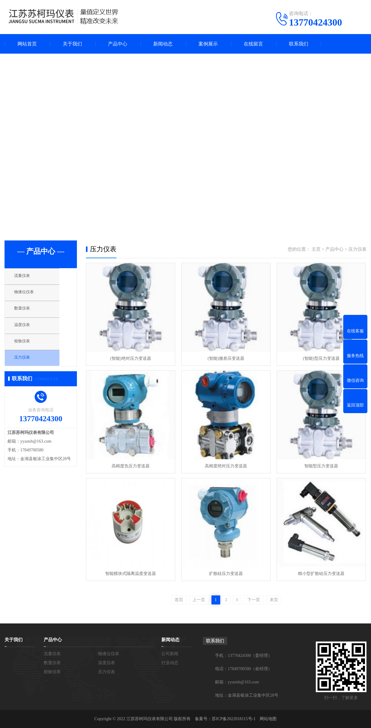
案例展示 (208, 43)
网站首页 (27, 43)
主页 (316, 249)
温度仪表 (28, 330)
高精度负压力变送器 (131, 466)
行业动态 (169, 663)
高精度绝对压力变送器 (226, 466)
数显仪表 (28, 312)
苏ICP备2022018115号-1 (233, 719)
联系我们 (298, 43)
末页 (274, 600)
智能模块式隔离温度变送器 (130, 573)
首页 (179, 600)
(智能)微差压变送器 (226, 358)
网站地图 (268, 719)
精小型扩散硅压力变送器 (321, 573)
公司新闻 (169, 653)
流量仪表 (28, 277)
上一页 (198, 600)
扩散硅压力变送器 (226, 573)
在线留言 (253, 43)
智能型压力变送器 (321, 466)
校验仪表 (28, 348)
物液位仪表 (30, 295)
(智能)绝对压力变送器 (130, 358)
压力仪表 (28, 366)
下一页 (253, 600)
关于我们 (72, 43)
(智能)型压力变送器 (321, 358)
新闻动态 (163, 43)
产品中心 (117, 43)
